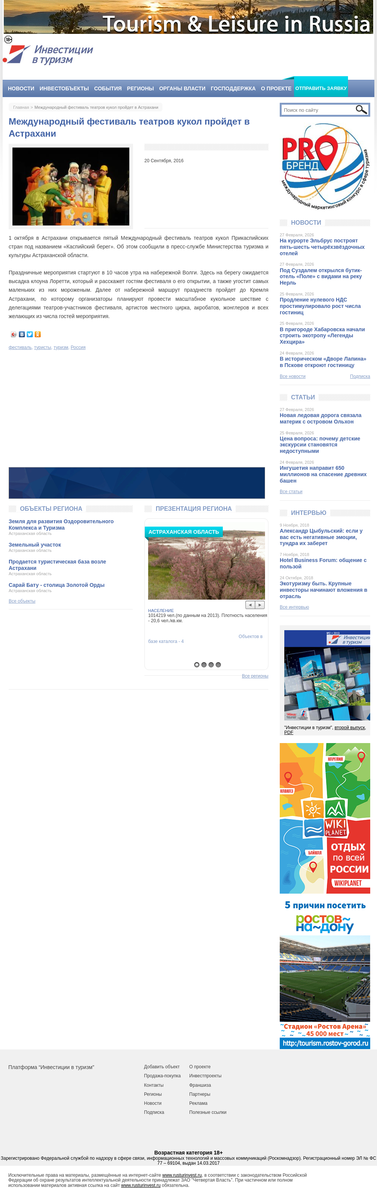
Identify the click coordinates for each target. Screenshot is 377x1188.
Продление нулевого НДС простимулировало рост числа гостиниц (320, 306)
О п (192, 1066)
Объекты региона (51, 509)
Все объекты (22, 601)
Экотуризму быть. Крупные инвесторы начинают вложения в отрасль (323, 589)
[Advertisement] (138, 409)
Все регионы (255, 676)
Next (260, 605)
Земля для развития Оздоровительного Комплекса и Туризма (61, 524)
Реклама (198, 1103)
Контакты (154, 1085)
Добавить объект (162, 1066)
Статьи (303, 397)
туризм (61, 347)
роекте (203, 1066)
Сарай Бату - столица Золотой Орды (56, 585)
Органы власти (182, 88)
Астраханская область (30, 533)
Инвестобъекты (64, 88)
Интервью (308, 513)
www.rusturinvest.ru (182, 1175)
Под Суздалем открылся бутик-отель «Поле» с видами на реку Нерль (321, 276)
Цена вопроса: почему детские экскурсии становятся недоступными (320, 445)
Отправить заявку (321, 88)
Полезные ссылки (208, 1112)
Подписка (360, 376)
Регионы (140, 88)
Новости (21, 88)
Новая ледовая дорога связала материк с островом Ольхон (321, 418)
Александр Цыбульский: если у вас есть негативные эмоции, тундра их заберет (321, 537)
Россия (78, 347)
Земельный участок (35, 545)
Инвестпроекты (205, 1075)
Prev (250, 605)
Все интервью (294, 607)
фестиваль (20, 347)
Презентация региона (194, 509)
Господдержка (233, 88)
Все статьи (291, 491)
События (108, 88)
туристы (42, 347)
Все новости (292, 376)
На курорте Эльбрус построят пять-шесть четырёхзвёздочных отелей (322, 247)
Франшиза (200, 1085)
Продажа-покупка (162, 1075)
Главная (21, 107)
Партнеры (199, 1094)
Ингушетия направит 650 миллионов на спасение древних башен (323, 474)
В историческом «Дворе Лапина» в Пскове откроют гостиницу (323, 362)
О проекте (276, 88)
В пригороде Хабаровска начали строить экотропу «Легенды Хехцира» (322, 335)
